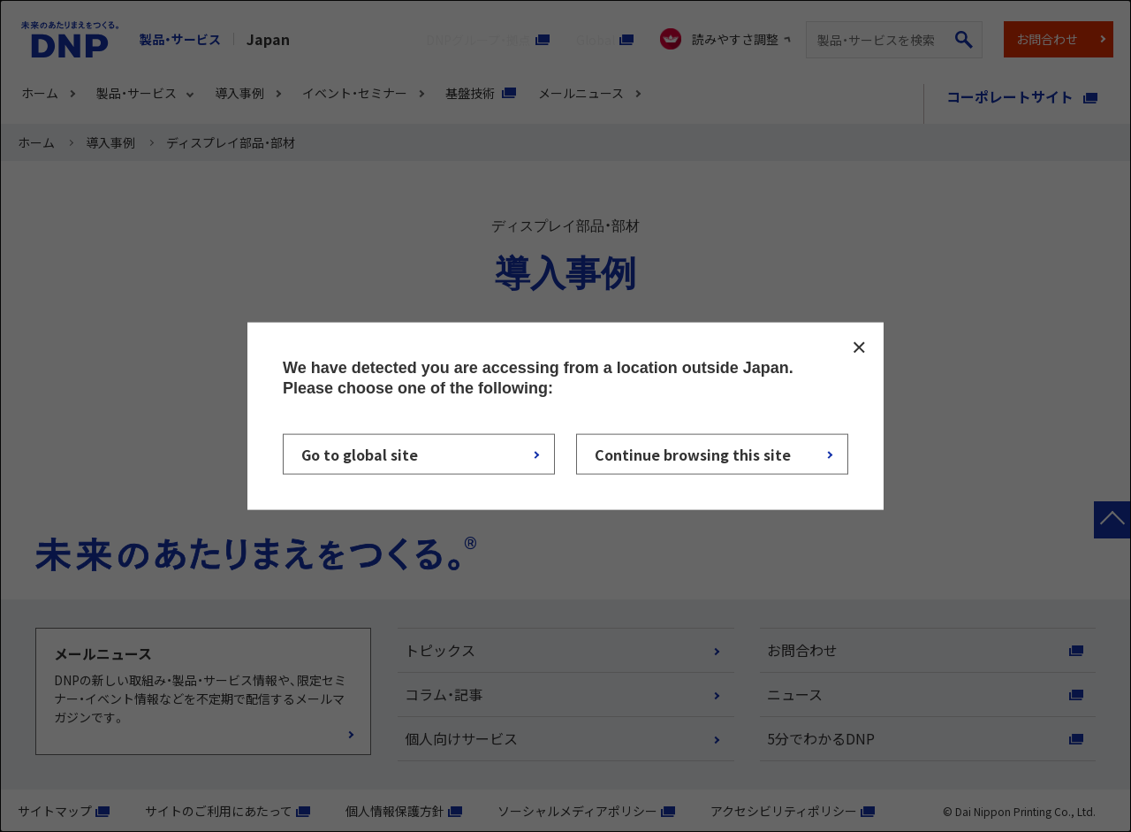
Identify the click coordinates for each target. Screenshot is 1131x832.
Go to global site (359, 454)
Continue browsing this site (693, 454)
